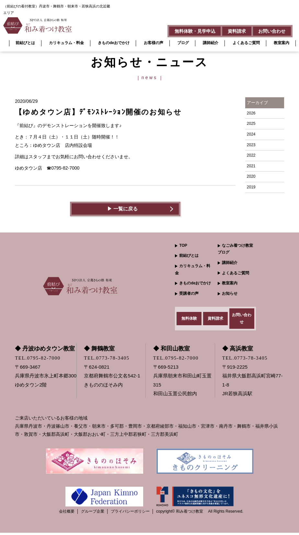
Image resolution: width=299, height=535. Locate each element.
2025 (251, 123)
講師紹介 (210, 43)
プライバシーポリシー (130, 513)
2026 (251, 113)
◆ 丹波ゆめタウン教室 (45, 351)
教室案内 (281, 43)
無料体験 (189, 319)
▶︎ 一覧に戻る (122, 209)
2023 (251, 145)
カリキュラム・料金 (66, 43)
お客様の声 (153, 43)
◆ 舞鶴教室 (99, 351)
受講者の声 (189, 293)
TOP (183, 245)
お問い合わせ (270, 30)
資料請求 (233, 30)
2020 (251, 176)
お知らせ (229, 293)
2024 (251, 134)
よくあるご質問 (246, 43)
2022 (251, 155)
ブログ (183, 43)
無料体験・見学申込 (189, 30)
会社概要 (67, 513)
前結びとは (25, 43)
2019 (251, 187)
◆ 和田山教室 (171, 351)
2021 (251, 166)
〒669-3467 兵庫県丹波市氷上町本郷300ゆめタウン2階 (45, 377)
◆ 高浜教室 (237, 351)
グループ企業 (92, 513)
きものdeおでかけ (114, 43)
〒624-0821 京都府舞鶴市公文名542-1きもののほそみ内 (112, 377)
